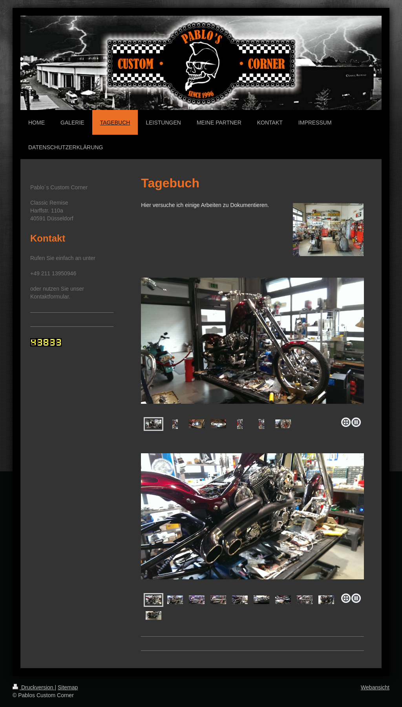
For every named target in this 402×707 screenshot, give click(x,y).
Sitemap (68, 687)
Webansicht (375, 687)
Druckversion (34, 687)
